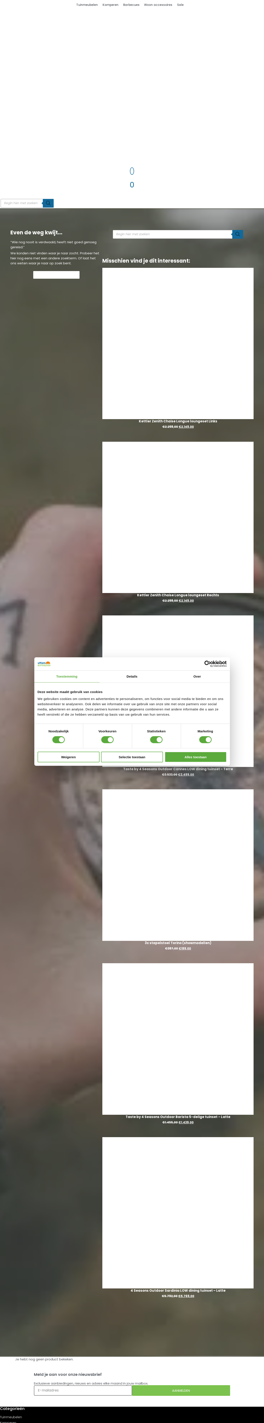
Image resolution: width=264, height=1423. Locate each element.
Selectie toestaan (132, 757)
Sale (180, 5)
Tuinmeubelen (87, 5)
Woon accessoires (158, 5)
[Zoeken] (48, 203)
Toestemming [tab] (67, 676)
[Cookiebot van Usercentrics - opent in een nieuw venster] (208, 664)
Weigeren (68, 757)
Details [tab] (132, 676)
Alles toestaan (195, 757)
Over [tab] (197, 676)
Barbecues (131, 5)
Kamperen (110, 5)
